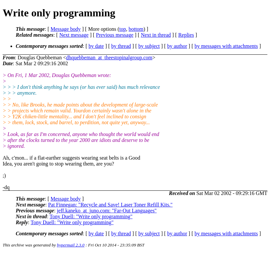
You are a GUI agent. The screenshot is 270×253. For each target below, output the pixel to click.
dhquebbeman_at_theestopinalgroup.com (109, 57)
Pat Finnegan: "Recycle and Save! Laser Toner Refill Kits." (110, 204)
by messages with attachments (226, 46)
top (122, 29)
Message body (65, 29)
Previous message (114, 35)
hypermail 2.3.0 (71, 245)
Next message (73, 35)
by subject (149, 46)
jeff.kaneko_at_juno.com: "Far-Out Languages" (107, 210)
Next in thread (156, 35)
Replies (186, 35)
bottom (135, 29)
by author (177, 46)
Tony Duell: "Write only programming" (90, 216)
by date (96, 46)
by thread (121, 46)
